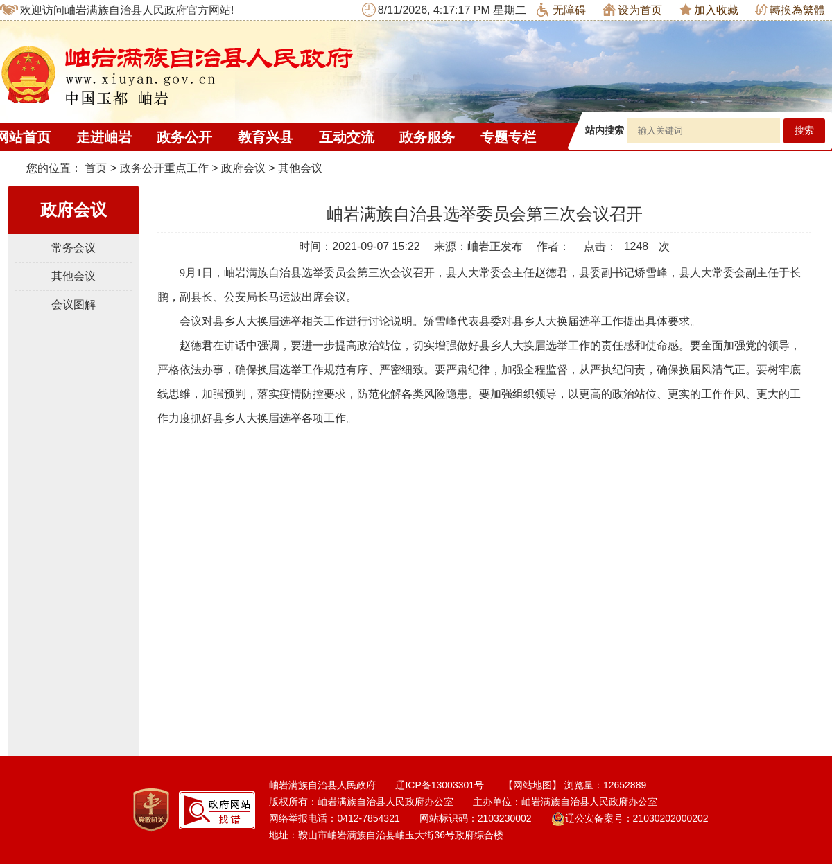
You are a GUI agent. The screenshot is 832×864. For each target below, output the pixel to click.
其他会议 (300, 168)
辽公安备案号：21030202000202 (630, 818)
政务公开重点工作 (164, 168)
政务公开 (184, 137)
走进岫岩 (104, 137)
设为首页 (632, 9)
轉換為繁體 (790, 10)
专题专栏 (508, 137)
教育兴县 (265, 137)
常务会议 (73, 248)
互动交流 (346, 137)
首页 (96, 168)
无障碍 (561, 10)
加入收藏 (708, 9)
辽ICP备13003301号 (439, 785)
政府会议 (243, 168)
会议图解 (73, 304)
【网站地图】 (532, 785)
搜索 (804, 130)
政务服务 (427, 137)
